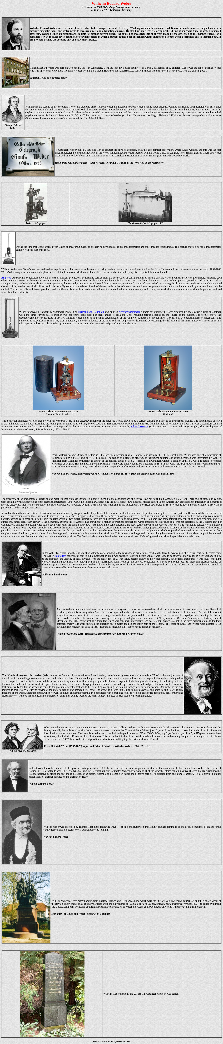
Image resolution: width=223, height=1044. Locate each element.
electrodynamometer (129, 311)
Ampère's (6, 277)
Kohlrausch (60, 555)
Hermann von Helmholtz (91, 311)
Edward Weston (139, 426)
